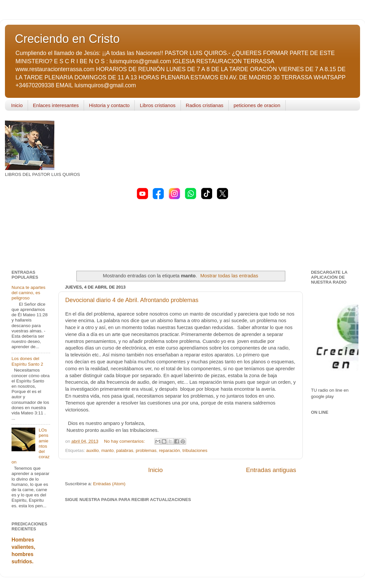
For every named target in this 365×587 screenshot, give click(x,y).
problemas (146, 450)
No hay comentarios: (125, 441)
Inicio (17, 105)
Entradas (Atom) (109, 483)
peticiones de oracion (257, 105)
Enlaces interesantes (56, 105)
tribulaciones (195, 450)
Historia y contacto (109, 105)
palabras (124, 450)
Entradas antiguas (271, 469)
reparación (169, 450)
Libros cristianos (157, 105)
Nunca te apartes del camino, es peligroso (28, 292)
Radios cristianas (204, 105)
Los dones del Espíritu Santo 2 (27, 361)
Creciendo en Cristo (67, 38)
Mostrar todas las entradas (229, 275)
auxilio (92, 450)
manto (107, 450)
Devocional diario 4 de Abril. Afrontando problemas (131, 300)
